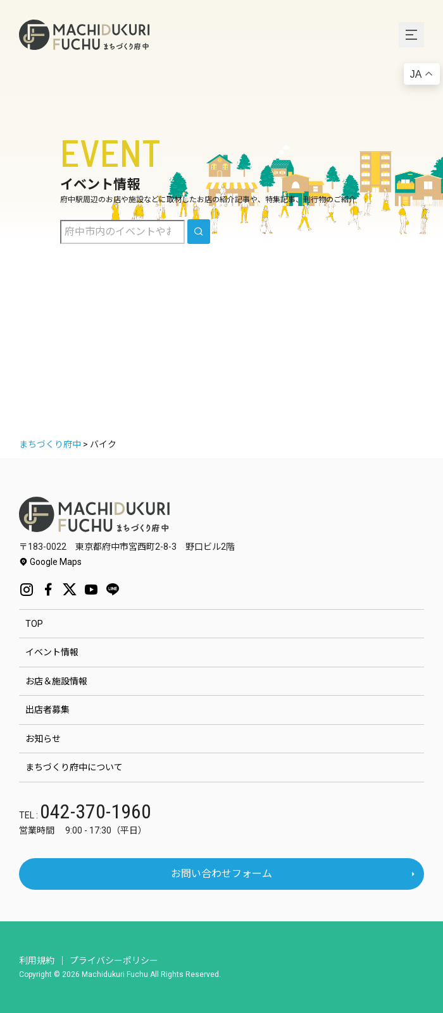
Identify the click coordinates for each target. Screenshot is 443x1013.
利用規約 (36, 960)
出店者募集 (47, 710)
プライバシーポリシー (114, 960)
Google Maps (50, 562)
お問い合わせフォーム (221, 874)
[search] (198, 231)
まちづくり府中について (74, 767)
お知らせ (43, 739)
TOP (34, 624)
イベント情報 (51, 652)
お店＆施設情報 (56, 681)
